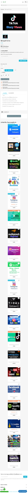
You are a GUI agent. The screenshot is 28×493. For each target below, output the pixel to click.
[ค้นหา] (14, 5)
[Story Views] (3, 66)
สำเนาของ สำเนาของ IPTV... (14, 448)
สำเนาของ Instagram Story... (14, 258)
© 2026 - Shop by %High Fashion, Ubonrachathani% (10, 491)
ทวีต (6, 76)
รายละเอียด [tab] (5, 93)
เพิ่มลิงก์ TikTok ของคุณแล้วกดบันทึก (6, 54)
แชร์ (4, 76)
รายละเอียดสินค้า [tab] (11, 93)
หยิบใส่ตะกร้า (9, 70)
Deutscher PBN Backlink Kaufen (14, 362)
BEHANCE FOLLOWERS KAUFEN (14, 154)
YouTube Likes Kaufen (14, 379)
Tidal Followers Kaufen (14, 310)
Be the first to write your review (14, 116)
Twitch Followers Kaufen (14, 465)
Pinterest (9, 76)
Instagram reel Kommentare (14, 344)
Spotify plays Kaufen (14, 413)
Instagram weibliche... (14, 206)
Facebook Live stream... (14, 396)
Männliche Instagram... (14, 292)
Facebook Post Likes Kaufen (14, 327)
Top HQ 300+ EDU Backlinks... (14, 188)
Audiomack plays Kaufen (14, 240)
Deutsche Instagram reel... (14, 223)
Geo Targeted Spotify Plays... (14, 171)
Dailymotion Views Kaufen (14, 431)
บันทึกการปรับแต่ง (23, 60)
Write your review (5, 79)
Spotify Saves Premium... (14, 275)
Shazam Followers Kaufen (14, 137)
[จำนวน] (2, 70)
